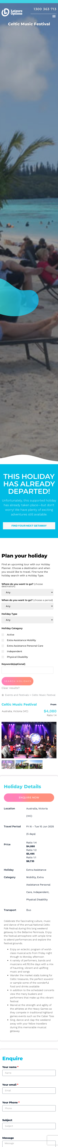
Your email (10, 1084)
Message (8, 1137)
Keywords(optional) (13, 664)
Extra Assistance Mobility (19, 640)
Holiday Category (12, 628)
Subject (7, 1120)
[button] (53, 16)
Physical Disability (15, 657)
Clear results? (10, 687)
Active (8, 634)
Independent (12, 651)
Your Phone (10, 1102)
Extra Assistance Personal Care (22, 646)
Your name (10, 1067)
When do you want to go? (27, 600)
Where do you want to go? (22, 585)
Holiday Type (9, 614)
